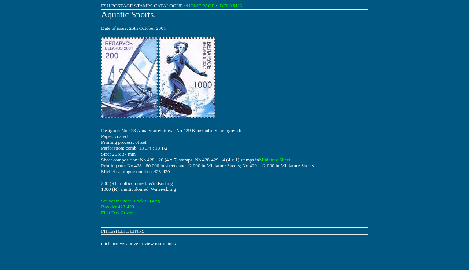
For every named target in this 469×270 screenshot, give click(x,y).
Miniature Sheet (275, 160)
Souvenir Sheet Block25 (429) (130, 201)
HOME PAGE (201, 5)
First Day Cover (117, 212)
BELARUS (231, 5)
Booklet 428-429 (117, 206)
